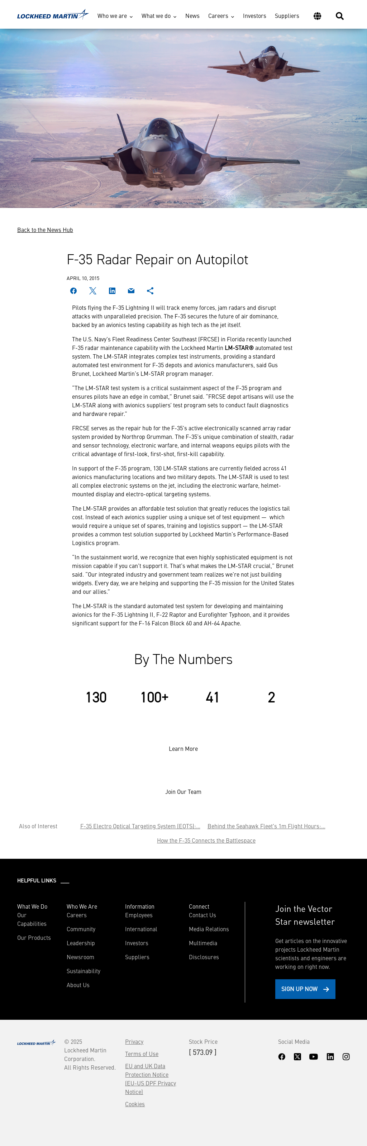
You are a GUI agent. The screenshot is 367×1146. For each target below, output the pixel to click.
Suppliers (287, 15)
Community (81, 929)
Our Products (34, 937)
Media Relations (209, 929)
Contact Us (202, 915)
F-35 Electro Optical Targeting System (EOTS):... (140, 826)
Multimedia (203, 943)
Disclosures (204, 957)
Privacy (134, 1041)
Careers (218, 15)
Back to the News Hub (45, 229)
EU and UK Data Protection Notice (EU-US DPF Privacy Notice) (150, 1078)
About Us (78, 985)
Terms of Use (141, 1053)
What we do (156, 15)
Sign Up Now (299, 989)
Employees (139, 915)
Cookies (135, 1104)
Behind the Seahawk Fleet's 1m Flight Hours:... (266, 826)
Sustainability (83, 971)
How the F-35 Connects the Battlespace (206, 840)
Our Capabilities (32, 919)
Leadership (81, 943)
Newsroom (80, 957)
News (192, 15)
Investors (254, 15)
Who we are (112, 15)
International (141, 929)
